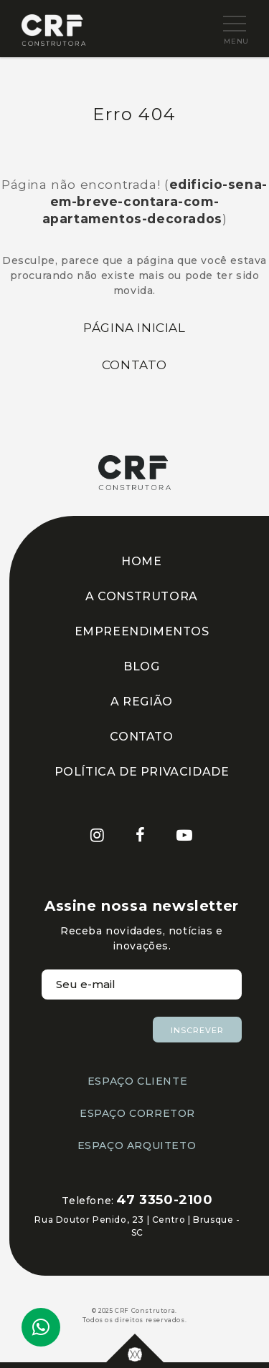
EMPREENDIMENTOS (142, 631)
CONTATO (141, 736)
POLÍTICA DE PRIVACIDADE (142, 771)
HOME (141, 561)
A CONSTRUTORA (141, 596)
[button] (223, 24)
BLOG (141, 666)
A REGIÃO (141, 701)
